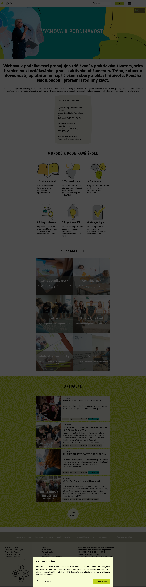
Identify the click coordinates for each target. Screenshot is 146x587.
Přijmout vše (101, 581)
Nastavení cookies (45, 581)
